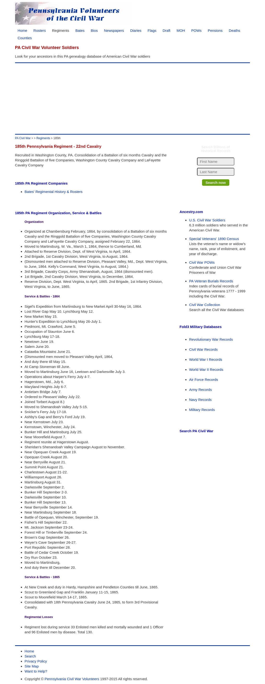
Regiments (60, 30)
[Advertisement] (132, 98)
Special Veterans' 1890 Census (214, 239)
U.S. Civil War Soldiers (207, 220)
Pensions (215, 30)
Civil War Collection (204, 305)
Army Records (200, 390)
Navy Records (200, 400)
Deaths (234, 30)
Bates (80, 30)
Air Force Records (203, 380)
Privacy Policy (36, 661)
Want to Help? (36, 671)
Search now (216, 183)
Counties (25, 38)
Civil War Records (203, 349)
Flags (152, 30)
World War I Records (205, 359)
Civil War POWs (202, 262)
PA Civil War (23, 138)
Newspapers (114, 30)
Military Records (202, 410)
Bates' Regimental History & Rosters (54, 192)
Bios (94, 30)
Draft (166, 30)
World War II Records (206, 369)
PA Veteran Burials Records (211, 281)
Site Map (32, 666)
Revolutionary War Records (211, 339)
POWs (196, 30)
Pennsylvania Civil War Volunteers (72, 679)
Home (22, 30)
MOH (181, 30)
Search (30, 656)
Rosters (40, 30)
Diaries (135, 30)
